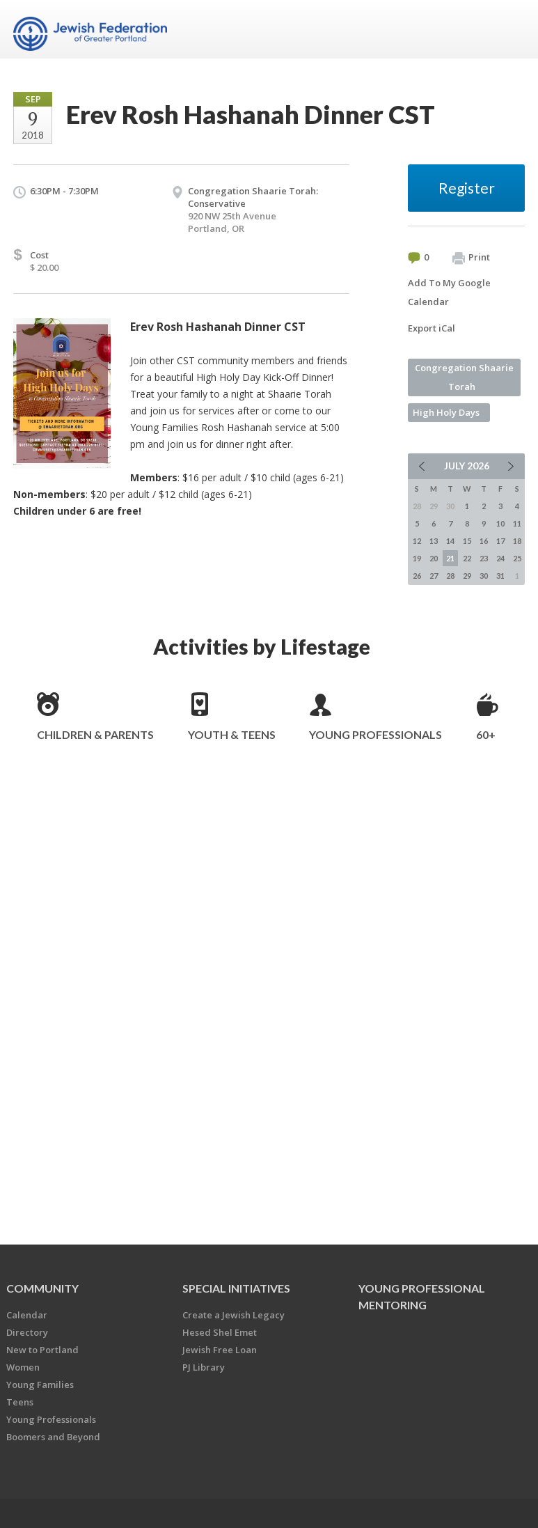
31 (500, 575)
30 (484, 575)
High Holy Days (446, 412)
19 (417, 558)
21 (450, 558)
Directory (27, 1332)
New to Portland (42, 1349)
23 (484, 558)
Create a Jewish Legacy (233, 1315)
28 (450, 575)
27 (433, 575)
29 (467, 575)
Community (42, 1288)
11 (517, 523)
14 (450, 540)
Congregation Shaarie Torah (464, 377)
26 (417, 575)
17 (500, 540)
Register (466, 187)
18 (517, 540)
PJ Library (203, 1367)
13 (433, 540)
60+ (486, 734)
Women (23, 1367)
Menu (509, 29)
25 (517, 558)
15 (467, 540)
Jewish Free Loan (219, 1349)
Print (471, 258)
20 (433, 558)
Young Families (40, 1384)
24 (500, 558)
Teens (19, 1402)
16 (484, 540)
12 (417, 540)
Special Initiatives (236, 1288)
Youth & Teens (232, 734)
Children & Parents (95, 734)
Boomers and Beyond (53, 1436)
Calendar (26, 1315)
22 (467, 558)
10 (500, 523)
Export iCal (431, 328)
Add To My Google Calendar (449, 292)
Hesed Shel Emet (219, 1332)
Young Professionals (375, 734)
